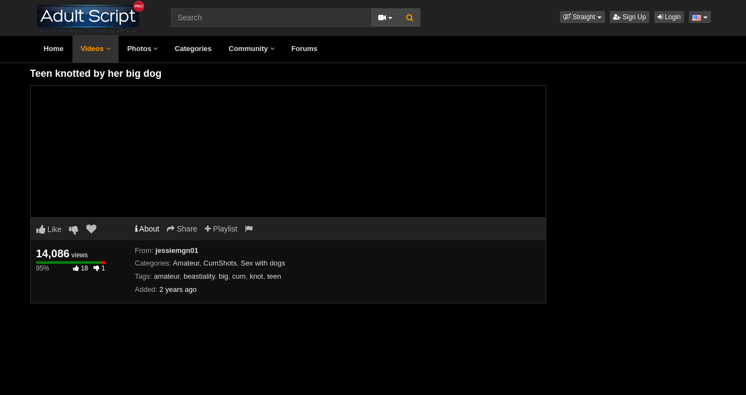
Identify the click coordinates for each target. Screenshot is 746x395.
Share (182, 228)
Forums (304, 48)
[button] (582, 17)
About (147, 228)
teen (274, 276)
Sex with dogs (262, 263)
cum (239, 276)
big (223, 276)
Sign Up (629, 17)
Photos (142, 48)
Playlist (221, 228)
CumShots (220, 263)
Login (669, 17)
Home (54, 48)
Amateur (186, 263)
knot (256, 276)
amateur (167, 276)
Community (251, 48)
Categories (193, 48)
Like (49, 229)
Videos (95, 48)
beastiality (199, 276)
